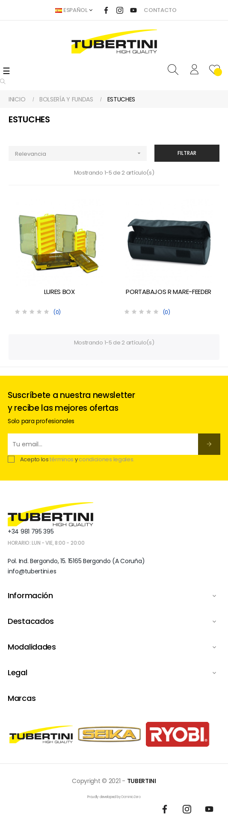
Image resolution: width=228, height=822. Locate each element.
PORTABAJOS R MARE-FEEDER (168, 291)
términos (62, 459)
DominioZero (131, 797)
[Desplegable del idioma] (73, 10)
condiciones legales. (106, 459)
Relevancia (81, 153)
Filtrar (187, 153)
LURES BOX (59, 291)
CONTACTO (160, 10)
